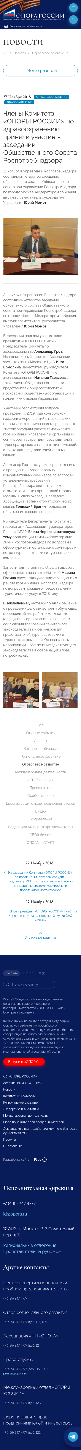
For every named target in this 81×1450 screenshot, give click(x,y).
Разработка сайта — (25, 1159)
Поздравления (40, 819)
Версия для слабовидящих (23, 26)
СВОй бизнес (41, 835)
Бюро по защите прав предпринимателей (40, 803)
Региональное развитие (40, 756)
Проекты (9, 1139)
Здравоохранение (19, 102)
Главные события (40, 733)
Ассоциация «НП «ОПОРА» (22, 1083)
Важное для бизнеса (41, 749)
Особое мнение (40, 796)
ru (73, 19)
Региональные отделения (29, 1245)
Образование (13, 1146)
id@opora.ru (15, 1214)
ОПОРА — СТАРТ (40, 843)
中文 (42, 973)
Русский (11, 973)
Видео (40, 811)
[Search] (29, 984)
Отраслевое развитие (48, 53)
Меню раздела (41, 70)
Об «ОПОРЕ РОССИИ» (20, 1076)
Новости (20, 53)
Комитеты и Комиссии (19, 1096)
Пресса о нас (41, 788)
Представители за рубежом (32, 1251)
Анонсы (40, 741)
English (28, 973)
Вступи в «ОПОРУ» (24, 1062)
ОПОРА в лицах (40, 780)
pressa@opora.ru (15, 1373)
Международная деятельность (40, 772)
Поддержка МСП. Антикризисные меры (40, 827)
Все (40, 725)
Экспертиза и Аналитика (21, 1109)
